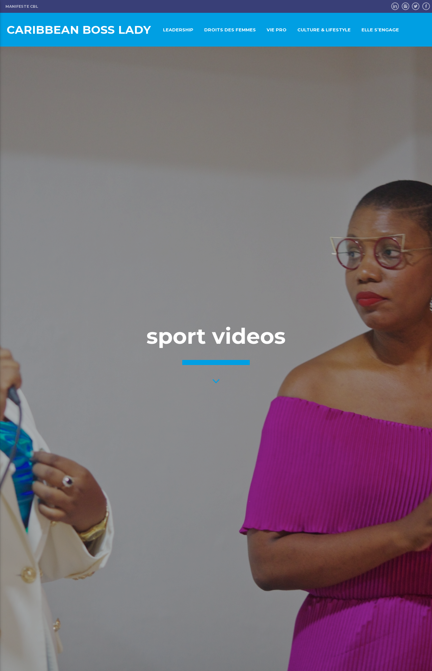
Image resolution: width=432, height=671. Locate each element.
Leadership (178, 29)
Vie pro (277, 29)
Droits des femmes (230, 29)
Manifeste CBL (21, 6)
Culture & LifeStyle (324, 29)
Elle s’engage (380, 29)
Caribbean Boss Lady (79, 29)
